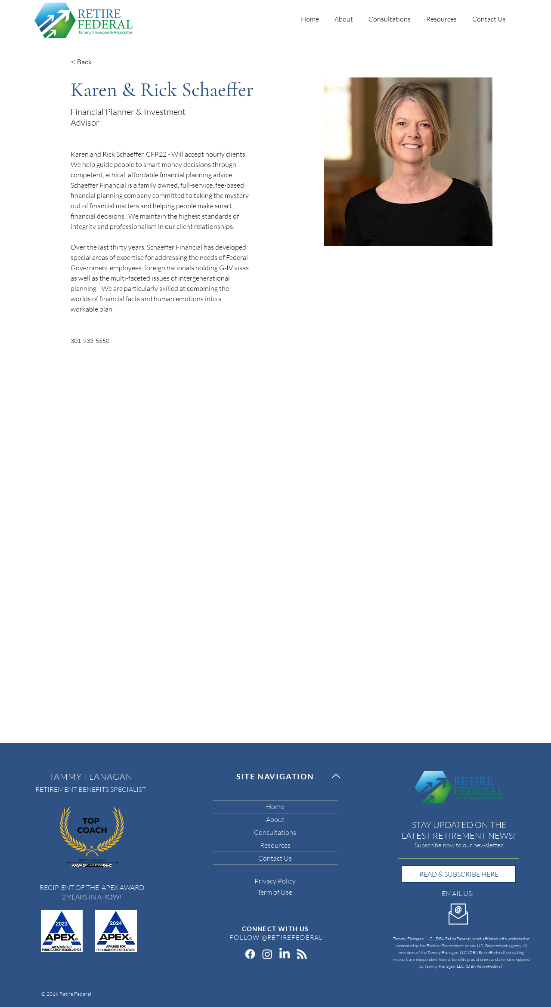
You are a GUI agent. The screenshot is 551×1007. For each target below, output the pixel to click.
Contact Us (275, 858)
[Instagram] (267, 954)
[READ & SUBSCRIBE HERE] (459, 874)
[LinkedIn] (284, 954)
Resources (275, 845)
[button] (389, 15)
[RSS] (301, 954)
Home (275, 806)
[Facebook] (250, 954)
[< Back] (88, 62)
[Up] (336, 776)
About (275, 819)
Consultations (275, 832)
